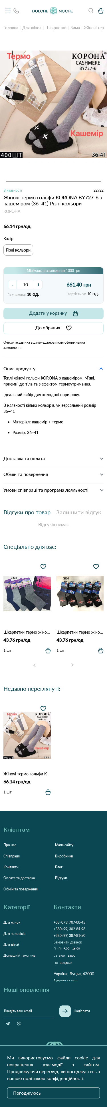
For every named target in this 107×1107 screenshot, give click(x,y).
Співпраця (11, 856)
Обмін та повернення (20, 889)
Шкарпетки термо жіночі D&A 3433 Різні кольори (27, 632)
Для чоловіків (14, 933)
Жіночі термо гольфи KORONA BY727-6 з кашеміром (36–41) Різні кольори (27, 773)
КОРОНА (12, 211)
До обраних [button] (53, 328)
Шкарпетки (55, 27)
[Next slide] (72, 665)
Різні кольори (18, 250)
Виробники (64, 856)
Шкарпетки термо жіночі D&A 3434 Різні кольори (80, 632)
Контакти (11, 867)
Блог (58, 867)
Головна (10, 27)
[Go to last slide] (34, 665)
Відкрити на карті (65, 980)
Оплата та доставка (19, 878)
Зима (75, 27)
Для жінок (31, 27)
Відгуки (61, 878)
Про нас (9, 845)
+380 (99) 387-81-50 (69, 935)
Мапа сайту (64, 845)
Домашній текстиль (19, 955)
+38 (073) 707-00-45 (69, 922)
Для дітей (11, 944)
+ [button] (38, 284)
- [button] (12, 284)
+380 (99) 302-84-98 (69, 929)
